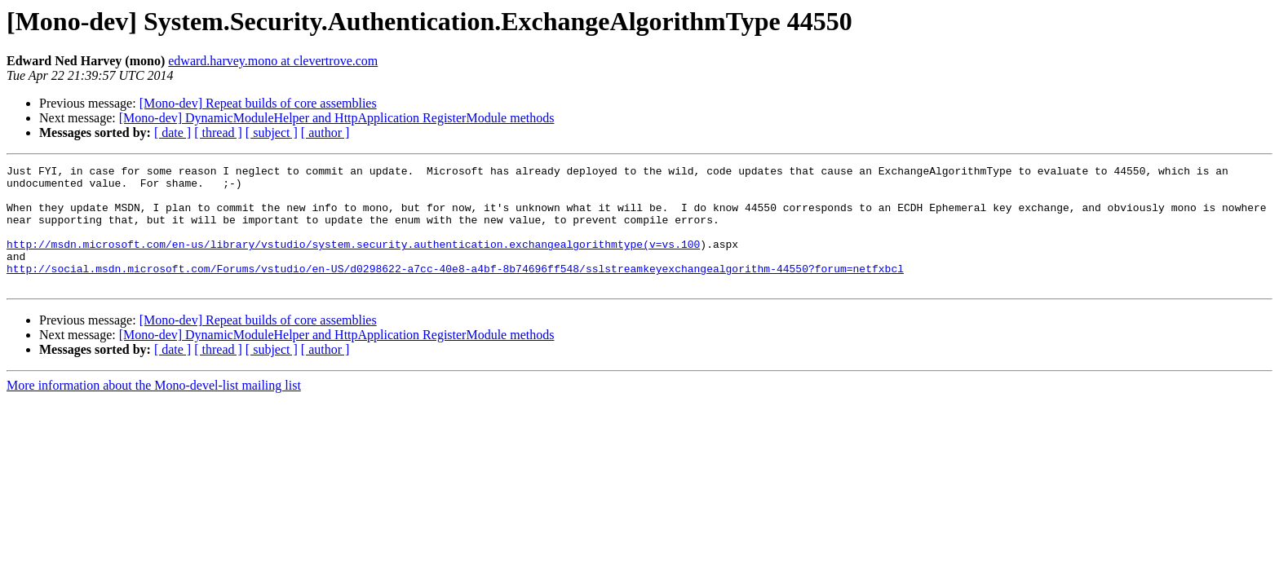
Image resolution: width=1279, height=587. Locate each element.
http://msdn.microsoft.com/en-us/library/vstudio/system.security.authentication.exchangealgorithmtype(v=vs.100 (353, 261)
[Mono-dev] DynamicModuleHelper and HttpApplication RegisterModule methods (337, 118)
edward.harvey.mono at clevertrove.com (273, 61)
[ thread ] (218, 132)
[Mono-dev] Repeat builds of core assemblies (258, 103)
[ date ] (172, 132)
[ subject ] (272, 132)
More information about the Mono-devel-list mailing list (154, 410)
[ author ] (325, 132)
